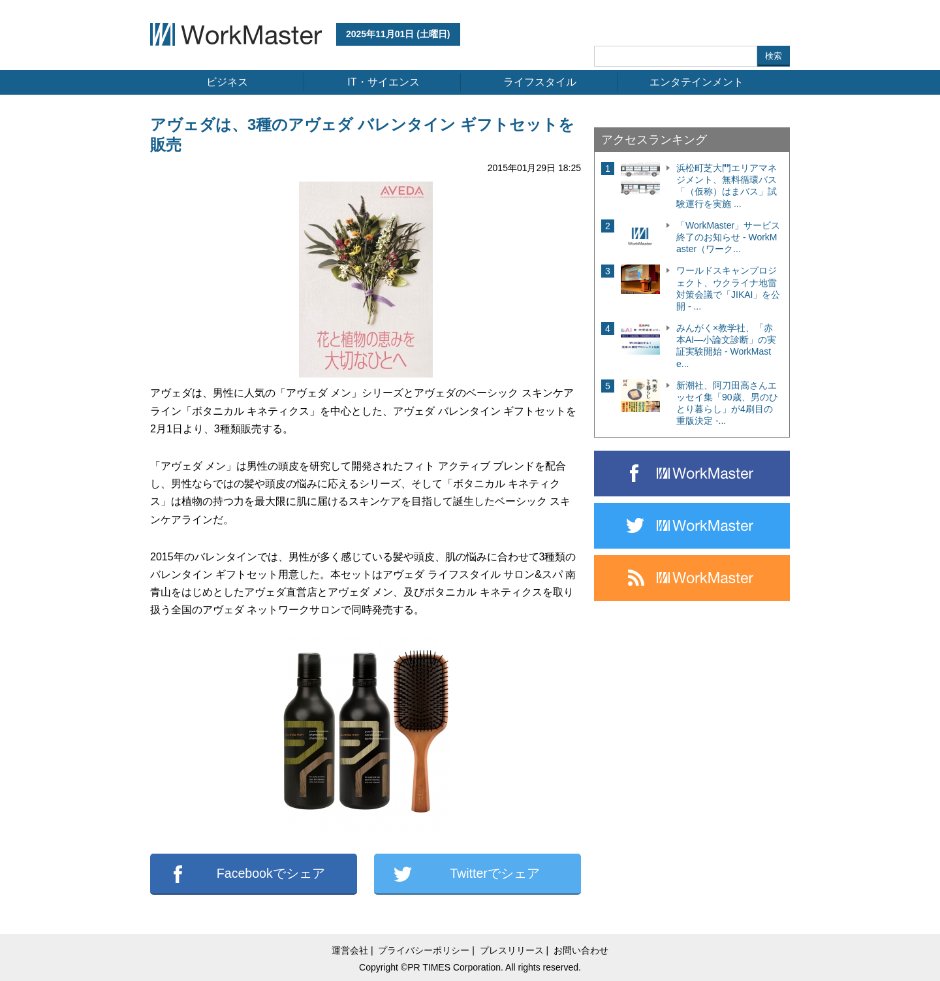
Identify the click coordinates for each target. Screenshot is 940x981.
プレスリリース (512, 950)
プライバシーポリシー (423, 950)
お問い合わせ (581, 950)
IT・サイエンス (383, 82)
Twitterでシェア (495, 873)
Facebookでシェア (271, 873)
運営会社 (350, 950)
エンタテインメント (697, 82)
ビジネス (227, 82)
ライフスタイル (539, 82)
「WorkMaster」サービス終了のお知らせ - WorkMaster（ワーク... (728, 237)
